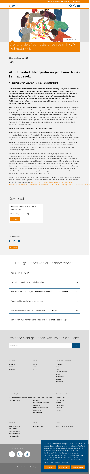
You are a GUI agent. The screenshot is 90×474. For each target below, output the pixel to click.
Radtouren (74, 8)
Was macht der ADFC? (20, 326)
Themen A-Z (36, 422)
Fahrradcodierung (14, 453)
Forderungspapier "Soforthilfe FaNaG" (29, 263)
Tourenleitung (36, 463)
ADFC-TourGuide (37, 466)
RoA (57, 422)
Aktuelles (33, 8)
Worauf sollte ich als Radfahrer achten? (27, 354)
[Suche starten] (76, 399)
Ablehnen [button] (50, 467)
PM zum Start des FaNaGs (26, 270)
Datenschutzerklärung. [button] (61, 462)
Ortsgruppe (59, 418)
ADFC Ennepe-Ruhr (44, 8)
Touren (58, 427)
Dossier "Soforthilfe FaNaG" (26, 267)
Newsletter (75, 1)
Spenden (65, 1)
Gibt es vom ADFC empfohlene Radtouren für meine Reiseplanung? (38, 373)
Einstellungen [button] (63, 467)
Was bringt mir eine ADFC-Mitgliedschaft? (28, 336)
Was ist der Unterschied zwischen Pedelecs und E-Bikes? (34, 364)
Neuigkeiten (12, 418)
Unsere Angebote (14, 447)
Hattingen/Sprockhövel (61, 8)
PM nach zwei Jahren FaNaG (27, 274)
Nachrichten (59, 435)
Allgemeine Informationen (40, 461)
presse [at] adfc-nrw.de (20, 291)
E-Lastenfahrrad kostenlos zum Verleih (20, 451)
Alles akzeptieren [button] (78, 467)
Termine (11, 420)
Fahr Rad (83, 8)
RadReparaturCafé (61, 425)
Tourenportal (60, 430)
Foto (57, 420)
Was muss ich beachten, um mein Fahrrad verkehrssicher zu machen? (40, 345)
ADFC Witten (36, 453)
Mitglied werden (53, 1)
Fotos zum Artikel (23, 277)
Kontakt (58, 437)
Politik (34, 420)
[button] (11, 245)
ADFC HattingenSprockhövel (40, 456)
